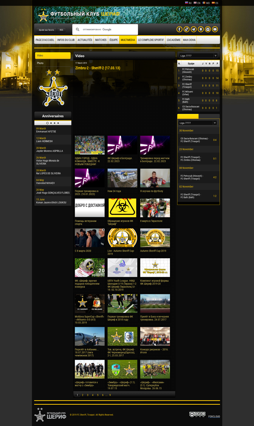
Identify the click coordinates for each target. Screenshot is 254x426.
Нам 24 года (114, 191)
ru (188, 2)
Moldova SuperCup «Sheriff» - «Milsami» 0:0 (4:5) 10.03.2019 (89, 319)
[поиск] (104, 29)
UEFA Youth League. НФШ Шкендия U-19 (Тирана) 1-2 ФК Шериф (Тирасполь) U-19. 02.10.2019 (122, 285)
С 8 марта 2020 (83, 250)
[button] (216, 55)
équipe (114, 40)
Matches (100, 40)
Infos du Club (66, 40)
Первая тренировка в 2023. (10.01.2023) (86, 193)
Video (40, 55)
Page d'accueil (45, 40)
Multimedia (128, 40)
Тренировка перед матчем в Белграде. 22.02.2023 (154, 160)
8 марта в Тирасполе (151, 220)
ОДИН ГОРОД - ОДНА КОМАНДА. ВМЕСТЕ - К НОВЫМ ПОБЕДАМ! (87, 161)
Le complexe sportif (151, 40)
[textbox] (196, 55)
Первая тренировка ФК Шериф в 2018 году (120, 318)
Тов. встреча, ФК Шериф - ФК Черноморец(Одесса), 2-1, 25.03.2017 (121, 352)
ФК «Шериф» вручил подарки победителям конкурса (87, 283)
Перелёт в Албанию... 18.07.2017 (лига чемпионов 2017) (87, 352)
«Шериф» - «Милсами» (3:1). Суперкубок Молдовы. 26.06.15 (152, 385)
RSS (61, 30)
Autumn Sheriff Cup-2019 (153, 250)
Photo (40, 63)
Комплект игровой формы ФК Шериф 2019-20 (154, 282)
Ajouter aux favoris (46, 30)
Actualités (85, 40)
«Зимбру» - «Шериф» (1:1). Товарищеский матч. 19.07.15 (121, 385)
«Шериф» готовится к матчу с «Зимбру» (86, 384)
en (196, 2)
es (215, 2)
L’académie (173, 40)
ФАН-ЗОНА (189, 40)
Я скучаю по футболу (151, 191)
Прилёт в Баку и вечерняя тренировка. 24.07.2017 (154, 318)
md (206, 2)
